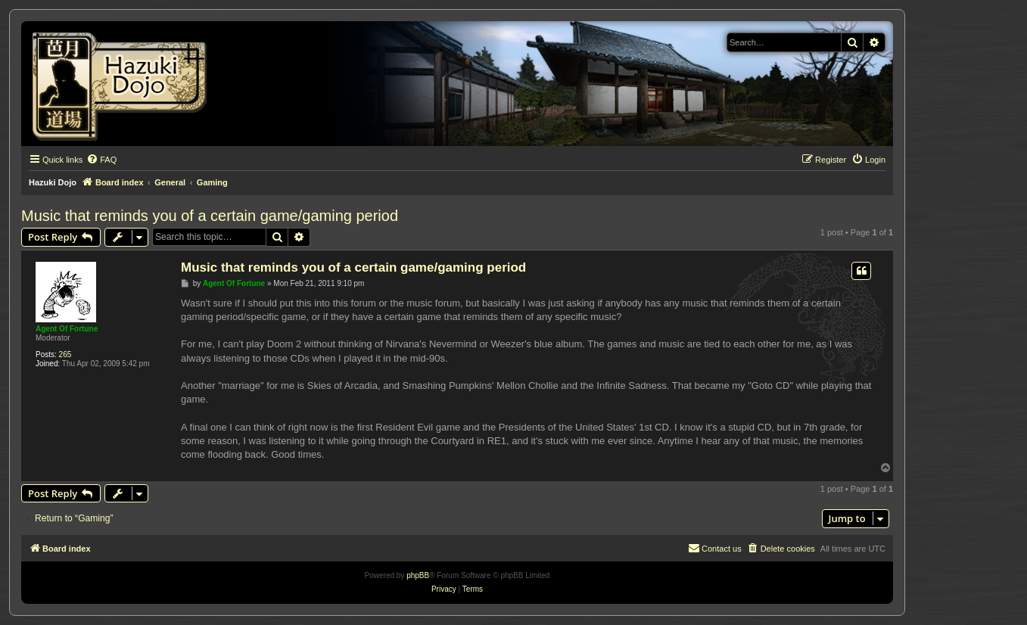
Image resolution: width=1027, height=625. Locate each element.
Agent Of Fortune (67, 329)
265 (65, 354)
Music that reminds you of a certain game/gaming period (209, 215)
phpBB (417, 575)
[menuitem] (101, 160)
